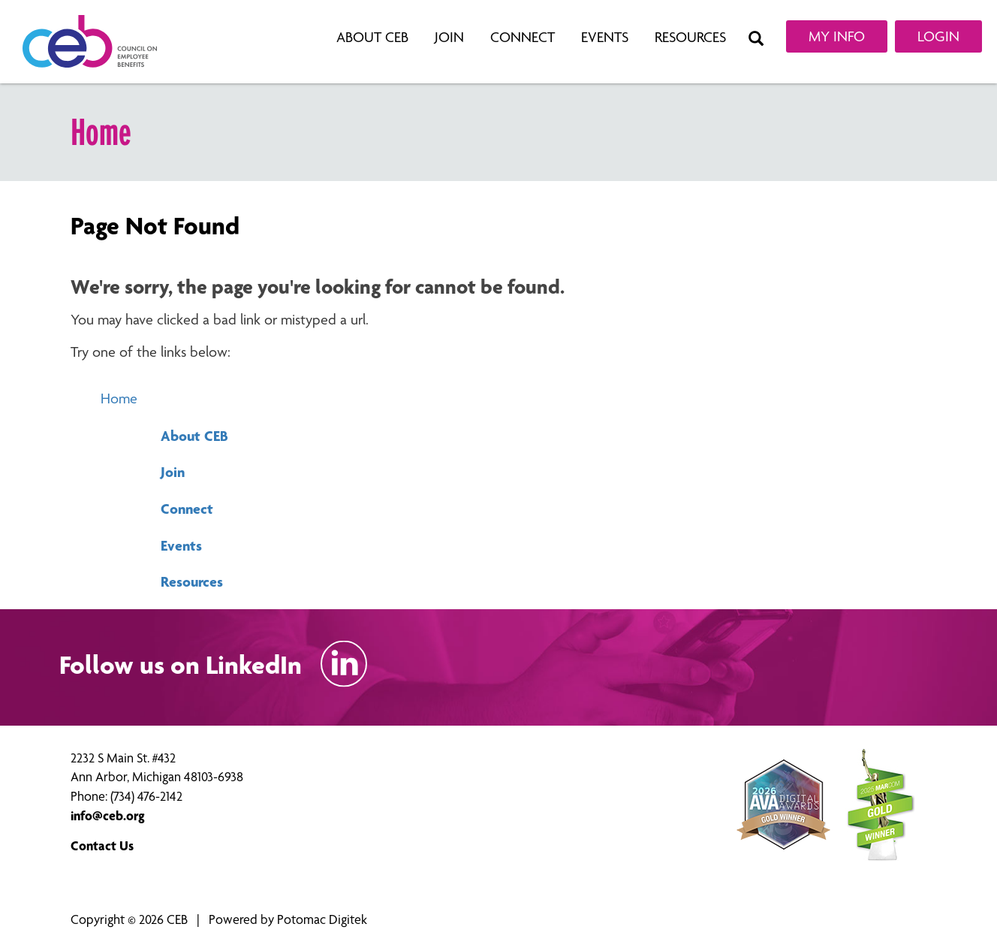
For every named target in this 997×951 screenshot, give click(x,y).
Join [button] (451, 37)
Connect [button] (524, 37)
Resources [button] (692, 37)
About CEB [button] (374, 37)
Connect (187, 509)
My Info (837, 36)
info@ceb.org (108, 815)
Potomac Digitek (322, 919)
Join (173, 472)
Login (938, 36)
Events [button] (606, 37)
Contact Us (102, 845)
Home (119, 398)
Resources (192, 581)
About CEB (194, 436)
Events (181, 545)
